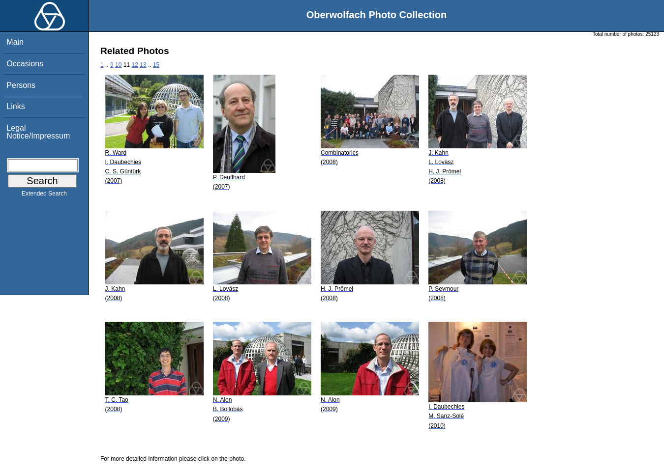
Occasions (24, 63)
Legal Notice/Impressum (38, 132)
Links (15, 106)
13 (143, 64)
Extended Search (44, 195)
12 (134, 64)
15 (156, 64)
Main (15, 42)
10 (118, 64)
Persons (20, 85)
